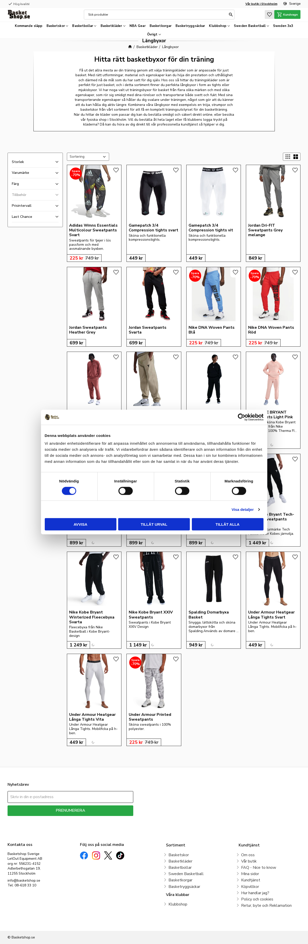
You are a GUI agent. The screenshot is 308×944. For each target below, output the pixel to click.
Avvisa (80, 524)
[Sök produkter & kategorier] (157, 14)
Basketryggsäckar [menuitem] (190, 26)
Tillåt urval (154, 524)
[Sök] (229, 14)
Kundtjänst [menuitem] (250, 880)
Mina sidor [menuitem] (250, 874)
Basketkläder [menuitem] (111, 26)
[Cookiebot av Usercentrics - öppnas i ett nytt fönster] (241, 417)
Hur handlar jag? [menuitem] (255, 893)
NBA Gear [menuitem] (137, 26)
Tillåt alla (227, 524)
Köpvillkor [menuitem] (250, 886)
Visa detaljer (243, 509)
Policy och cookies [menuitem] (257, 899)
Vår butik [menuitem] (249, 861)
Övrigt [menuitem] (152, 34)
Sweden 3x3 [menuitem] (283, 26)
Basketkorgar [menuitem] (161, 26)
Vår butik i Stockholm (261, 4)
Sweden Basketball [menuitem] (250, 26)
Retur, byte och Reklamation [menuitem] (266, 905)
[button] (267, 14)
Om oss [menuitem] (248, 855)
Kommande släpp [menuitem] (28, 26)
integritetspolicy (88, 820)
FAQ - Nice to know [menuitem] (258, 867)
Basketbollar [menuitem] (82, 26)
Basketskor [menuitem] (56, 26)
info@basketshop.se (24, 880)
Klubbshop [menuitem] (217, 26)
